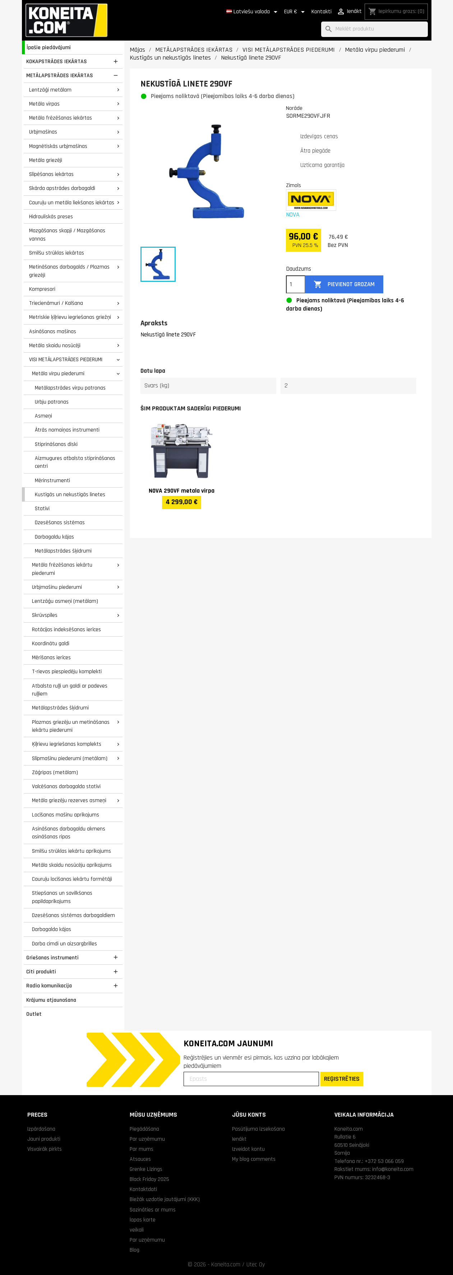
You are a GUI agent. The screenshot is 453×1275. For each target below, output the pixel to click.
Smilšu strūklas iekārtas (56, 252)
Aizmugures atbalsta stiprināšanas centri (75, 462)
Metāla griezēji (45, 160)
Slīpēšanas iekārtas (51, 174)
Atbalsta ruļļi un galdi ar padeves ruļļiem (69, 690)
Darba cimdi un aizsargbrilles (64, 943)
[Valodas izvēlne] (253, 12)
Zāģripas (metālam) (55, 772)
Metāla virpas (44, 103)
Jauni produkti (43, 1139)
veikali (137, 1229)
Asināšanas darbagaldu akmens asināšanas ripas (68, 833)
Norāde (294, 108)
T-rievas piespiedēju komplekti (67, 671)
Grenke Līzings (146, 1169)
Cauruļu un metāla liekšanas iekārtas (71, 202)
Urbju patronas (52, 401)
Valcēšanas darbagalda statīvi (66, 786)
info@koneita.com (392, 1169)
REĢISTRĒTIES (342, 1079)
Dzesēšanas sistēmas (60, 522)
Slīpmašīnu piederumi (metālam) (69, 758)
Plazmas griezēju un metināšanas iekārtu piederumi (71, 726)
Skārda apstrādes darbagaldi (62, 188)
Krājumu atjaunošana (51, 1000)
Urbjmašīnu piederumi (57, 587)
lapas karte (143, 1219)
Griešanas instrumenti (52, 957)
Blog (134, 1249)
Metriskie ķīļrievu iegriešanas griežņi (70, 317)
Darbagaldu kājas (54, 536)
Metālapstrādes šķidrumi (63, 550)
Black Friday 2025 (149, 1179)
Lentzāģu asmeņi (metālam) (65, 601)
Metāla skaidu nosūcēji (54, 345)
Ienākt (239, 1139)
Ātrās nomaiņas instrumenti (67, 429)
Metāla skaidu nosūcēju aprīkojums (72, 865)
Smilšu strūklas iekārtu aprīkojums (71, 851)
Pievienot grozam (344, 284)
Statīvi (42, 508)
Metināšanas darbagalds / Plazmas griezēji (69, 271)
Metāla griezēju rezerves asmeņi (69, 800)
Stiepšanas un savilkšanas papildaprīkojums (62, 897)
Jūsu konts (249, 1115)
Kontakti (321, 11)
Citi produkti (41, 971)
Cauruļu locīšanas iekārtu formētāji (72, 879)
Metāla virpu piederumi (58, 373)
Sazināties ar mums (153, 1209)
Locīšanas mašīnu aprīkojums (65, 814)
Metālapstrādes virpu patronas (70, 387)
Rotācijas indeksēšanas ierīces (66, 629)
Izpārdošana (41, 1128)
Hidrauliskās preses (51, 216)
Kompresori (42, 289)
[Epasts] (251, 1079)
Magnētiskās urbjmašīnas (58, 146)
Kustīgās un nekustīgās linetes (70, 494)
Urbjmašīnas (43, 131)
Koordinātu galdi (50, 643)
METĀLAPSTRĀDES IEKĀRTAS (59, 75)
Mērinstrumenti (52, 480)
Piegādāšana (144, 1128)
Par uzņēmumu (147, 1139)
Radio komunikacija (49, 985)
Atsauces (140, 1159)
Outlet (34, 1014)
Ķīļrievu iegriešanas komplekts (66, 744)
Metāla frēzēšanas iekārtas (60, 117)
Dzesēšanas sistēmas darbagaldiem (73, 915)
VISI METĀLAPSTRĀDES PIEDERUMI (65, 359)
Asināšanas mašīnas (52, 331)
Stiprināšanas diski (56, 444)
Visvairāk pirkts (44, 1149)
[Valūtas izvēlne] (295, 12)
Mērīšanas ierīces (51, 657)
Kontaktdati (143, 1189)
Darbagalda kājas (51, 929)
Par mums (141, 1149)
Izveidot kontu (248, 1149)
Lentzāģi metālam (50, 89)
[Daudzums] (295, 284)
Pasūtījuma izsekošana (258, 1128)
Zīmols (293, 185)
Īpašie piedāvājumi (49, 47)
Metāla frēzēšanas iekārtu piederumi (62, 569)
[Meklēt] (374, 29)
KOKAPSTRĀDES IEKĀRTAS (56, 61)
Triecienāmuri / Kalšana (56, 303)
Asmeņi (43, 415)
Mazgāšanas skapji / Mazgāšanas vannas (67, 234)
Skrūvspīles (44, 615)
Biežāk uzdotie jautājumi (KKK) (165, 1199)
